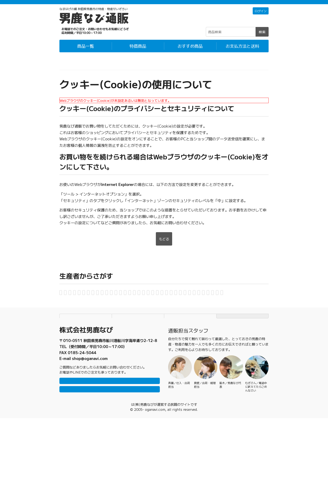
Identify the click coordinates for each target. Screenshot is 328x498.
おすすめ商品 (190, 52)
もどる (164, 245)
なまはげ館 (72, 345)
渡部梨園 (118, 356)
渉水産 (140, 356)
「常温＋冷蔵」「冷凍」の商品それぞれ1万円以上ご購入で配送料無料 (164, 5)
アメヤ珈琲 (135, 298)
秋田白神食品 (74, 298)
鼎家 (105, 321)
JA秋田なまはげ (120, 333)
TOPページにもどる (242, 384)
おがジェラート (249, 298)
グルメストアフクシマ (168, 321)
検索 (262, 37)
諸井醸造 (70, 356)
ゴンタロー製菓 (232, 321)
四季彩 (68, 333)
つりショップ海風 (241, 333)
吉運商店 (94, 356)
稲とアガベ (162, 298)
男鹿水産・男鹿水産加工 (111, 310)
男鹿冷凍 (199, 310)
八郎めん (97, 345)
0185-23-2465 (82, 417)
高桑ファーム (182, 333)
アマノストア (105, 298)
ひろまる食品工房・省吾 (158, 345)
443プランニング (203, 345)
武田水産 (209, 333)
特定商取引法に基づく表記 (190, 384)
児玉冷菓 (202, 321)
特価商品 (137, 52)
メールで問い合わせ (109, 467)
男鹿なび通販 (69, 66)
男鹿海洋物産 (192, 298)
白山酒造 (90, 333)
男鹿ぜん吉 (150, 310)
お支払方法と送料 (242, 52)
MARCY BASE (239, 345)
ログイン (259, 16)
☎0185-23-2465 (86, 36)
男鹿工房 (219, 298)
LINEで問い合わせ (109, 454)
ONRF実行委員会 (77, 321)
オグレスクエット (231, 310)
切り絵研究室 (129, 321)
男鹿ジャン (72, 310)
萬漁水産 (121, 345)
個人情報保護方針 (138, 384)
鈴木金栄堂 (152, 333)
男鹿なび (175, 310)
